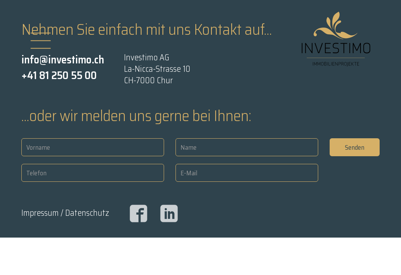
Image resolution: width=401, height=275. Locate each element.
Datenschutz (87, 213)
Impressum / (43, 213)
